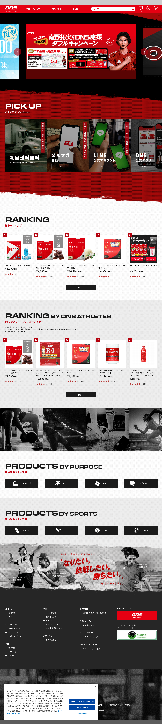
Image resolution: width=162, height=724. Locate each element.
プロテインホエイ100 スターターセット (143, 266)
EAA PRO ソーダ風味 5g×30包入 (18, 265)
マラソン (26, 530)
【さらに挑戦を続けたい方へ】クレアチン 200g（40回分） (111, 371)
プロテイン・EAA (33, 8)
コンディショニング (145, 483)
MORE (81, 287)
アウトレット (13, 652)
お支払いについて (53, 620)
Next (144, 52)
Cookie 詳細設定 (82, 713)
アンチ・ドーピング (90, 637)
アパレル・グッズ (14, 636)
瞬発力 (65, 483)
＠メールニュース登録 (91, 648)
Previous (17, 52)
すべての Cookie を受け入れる (82, 701)
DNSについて (88, 625)
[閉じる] (95, 686)
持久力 (105, 483)
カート (156, 11)
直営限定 (12, 648)
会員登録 (12, 613)
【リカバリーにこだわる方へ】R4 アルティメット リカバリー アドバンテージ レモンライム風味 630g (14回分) (49, 373)
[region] (51, 701)
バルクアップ (26, 483)
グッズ (75, 8)
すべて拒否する (82, 707)
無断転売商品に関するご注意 (94, 613)
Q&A (140, 11)
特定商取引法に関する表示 (119, 705)
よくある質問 (51, 613)
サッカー (145, 530)
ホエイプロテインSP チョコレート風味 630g (111, 266)
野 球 (66, 530)
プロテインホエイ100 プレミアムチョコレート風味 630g (49, 266)
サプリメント (56, 8)
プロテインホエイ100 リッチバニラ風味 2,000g (80, 266)
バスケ (105, 530)
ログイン (148, 11)
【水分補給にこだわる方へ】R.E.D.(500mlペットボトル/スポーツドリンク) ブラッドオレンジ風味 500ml (143, 373)
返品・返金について (53, 624)
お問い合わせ (51, 640)
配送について (51, 617)
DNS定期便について (54, 628)
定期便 (11, 655)
